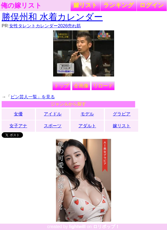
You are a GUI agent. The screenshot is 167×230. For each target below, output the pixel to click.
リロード (103, 86)
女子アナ (18, 125)
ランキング (118, 5)
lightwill (77, 226)
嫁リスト (85, 5)
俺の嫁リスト (21, 5)
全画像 (81, 86)
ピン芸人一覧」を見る (33, 96)
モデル (87, 114)
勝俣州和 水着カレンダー (52, 17)
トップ (61, 86)
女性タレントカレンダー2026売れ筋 (45, 25)
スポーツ (52, 125)
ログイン (152, 5)
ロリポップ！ (106, 226)
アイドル (52, 114)
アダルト (87, 125)
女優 (18, 114)
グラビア (121, 114)
